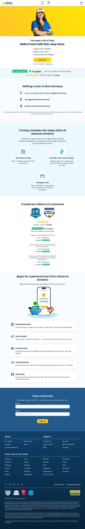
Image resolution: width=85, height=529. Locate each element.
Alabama (8, 459)
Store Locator (48, 444)
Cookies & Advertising (73, 484)
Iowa (25, 459)
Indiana (7, 474)
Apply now (42, 60)
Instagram (10, 484)
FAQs (45, 447)
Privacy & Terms (59, 484)
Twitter (22, 484)
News (26, 444)
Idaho (7, 471)
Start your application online (37, 93)
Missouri (46, 459)
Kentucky (27, 465)
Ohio (44, 465)
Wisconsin (65, 468)
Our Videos (8, 441)
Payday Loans (21, 348)
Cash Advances (22, 362)
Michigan (27, 471)
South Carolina (48, 474)
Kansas (26, 462)
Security (65, 441)
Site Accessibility (68, 444)
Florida (7, 468)
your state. (49, 64)
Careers (7, 444)
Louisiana (27, 468)
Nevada (45, 462)
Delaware (8, 465)
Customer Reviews (11, 447)
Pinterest (18, 484)
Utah (64, 465)
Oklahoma (46, 468)
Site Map (65, 447)
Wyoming (65, 471)
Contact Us (47, 441)
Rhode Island (47, 471)
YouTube (14, 484)
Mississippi (27, 474)
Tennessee (66, 459)
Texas (64, 462)
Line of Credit (21, 336)
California (8, 462)
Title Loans (20, 374)
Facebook (6, 484)
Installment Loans (23, 324)
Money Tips (28, 441)
